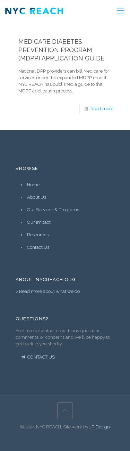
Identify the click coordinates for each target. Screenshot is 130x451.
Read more (101, 108)
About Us (36, 197)
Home (33, 184)
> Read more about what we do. (48, 291)
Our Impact (39, 222)
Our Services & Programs (53, 209)
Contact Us (38, 247)
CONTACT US (37, 357)
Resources (38, 234)
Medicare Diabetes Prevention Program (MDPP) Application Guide (61, 50)
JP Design (99, 426)
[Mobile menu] (121, 10)
